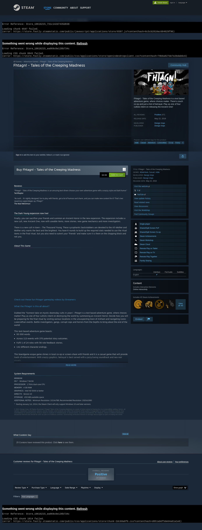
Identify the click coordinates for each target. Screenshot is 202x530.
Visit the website (142, 284)
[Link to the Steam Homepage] (26, 10)
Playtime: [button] (80, 502)
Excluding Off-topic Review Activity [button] (57, 502)
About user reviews (165, 465)
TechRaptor (18, 197)
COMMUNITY (60, 7)
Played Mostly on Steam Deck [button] (101, 502)
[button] (117, 178)
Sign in (18, 158)
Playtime (84, 493)
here (60, 446)
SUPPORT (85, 7)
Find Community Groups (144, 312)
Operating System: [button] (125, 502)
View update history (142, 297)
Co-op (171, 146)
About (74, 7)
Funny (177, 146)
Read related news (142, 300)
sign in (172, 3)
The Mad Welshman (22, 207)
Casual (143, 146)
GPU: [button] (150, 502)
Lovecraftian (162, 146)
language (181, 3)
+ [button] (182, 146)
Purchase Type (38, 493)
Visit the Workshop (142, 308)
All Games (17, 65)
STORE (47, 7)
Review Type (20, 493)
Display (97, 493)
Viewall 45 (180, 254)
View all (125, 437)
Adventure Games (31, 65)
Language (54, 493)
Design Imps (159, 126)
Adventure (151, 146)
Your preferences (182, 465)
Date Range (70, 493)
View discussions (141, 304)
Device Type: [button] (163, 502)
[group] (101, 502)
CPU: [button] (141, 502)
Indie (136, 146)
